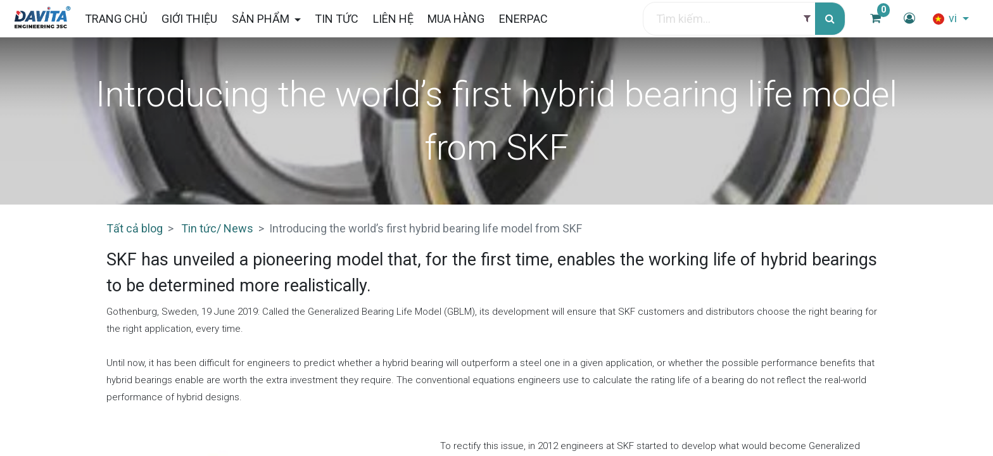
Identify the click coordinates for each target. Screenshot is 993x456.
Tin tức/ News (217, 228)
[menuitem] (122, 18)
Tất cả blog (134, 228)
